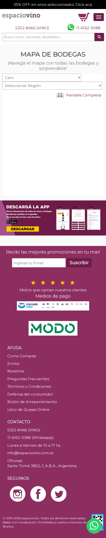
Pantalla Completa (83, 95)
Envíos (13, 363)
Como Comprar (21, 356)
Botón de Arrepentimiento (32, 401)
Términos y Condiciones (29, 386)
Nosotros (15, 371)
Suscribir (79, 262)
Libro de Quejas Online (28, 409)
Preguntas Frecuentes (28, 379)
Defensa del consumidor (30, 394)
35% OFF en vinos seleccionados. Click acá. (53, 4)
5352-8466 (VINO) (32, 28)
